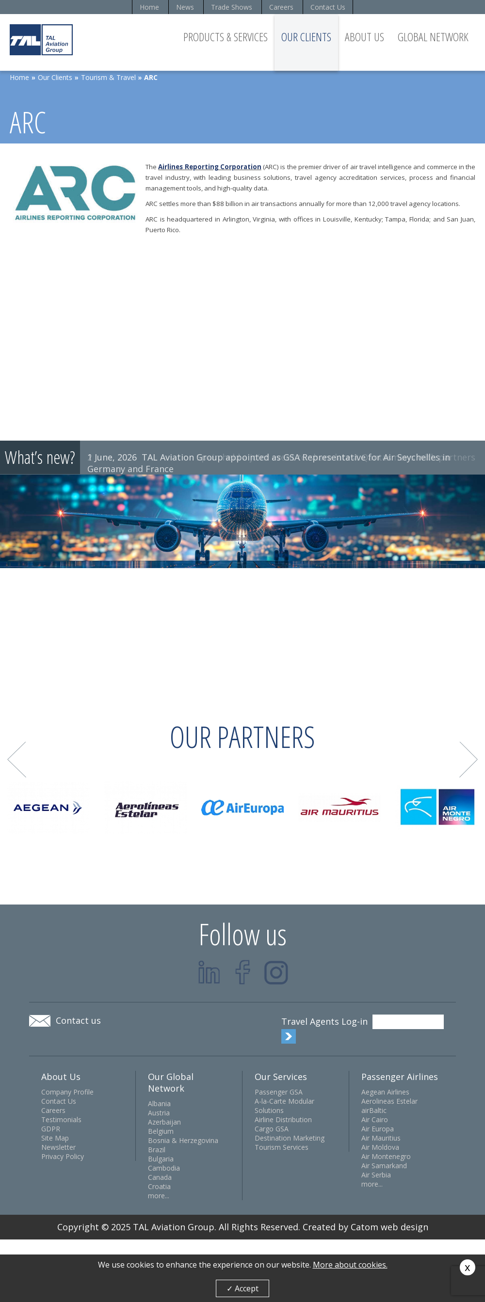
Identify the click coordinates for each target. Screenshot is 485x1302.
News (185, 7)
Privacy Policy (62, 1156)
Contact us (78, 1020)
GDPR (50, 1128)
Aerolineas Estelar (389, 1101)
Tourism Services (281, 1147)
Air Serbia (376, 1174)
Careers (281, 7)
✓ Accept (242, 1288)
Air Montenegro (386, 1156)
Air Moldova (380, 1147)
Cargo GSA (272, 1128)
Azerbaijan (164, 1122)
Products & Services (225, 37)
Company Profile (67, 1091)
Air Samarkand (384, 1165)
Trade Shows (231, 7)
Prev (16, 760)
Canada (160, 1177)
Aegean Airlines (385, 1091)
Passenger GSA (279, 1091)
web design (404, 1227)
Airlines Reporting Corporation (209, 166)
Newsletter (58, 1147)
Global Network (433, 37)
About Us (364, 37)
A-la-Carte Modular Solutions (284, 1105)
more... (158, 1195)
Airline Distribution (283, 1119)
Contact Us (327, 7)
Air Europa (377, 1128)
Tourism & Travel (108, 77)
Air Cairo (374, 1119)
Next (468, 760)
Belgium (161, 1131)
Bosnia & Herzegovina (183, 1140)
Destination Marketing (289, 1138)
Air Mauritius (381, 1138)
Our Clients (306, 37)
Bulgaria (161, 1158)
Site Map (55, 1138)
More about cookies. (350, 1264)
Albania (159, 1103)
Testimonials (61, 1119)
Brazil (156, 1149)
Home (149, 7)
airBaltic (374, 1110)
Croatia (159, 1186)
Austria (159, 1112)
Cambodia (164, 1168)
